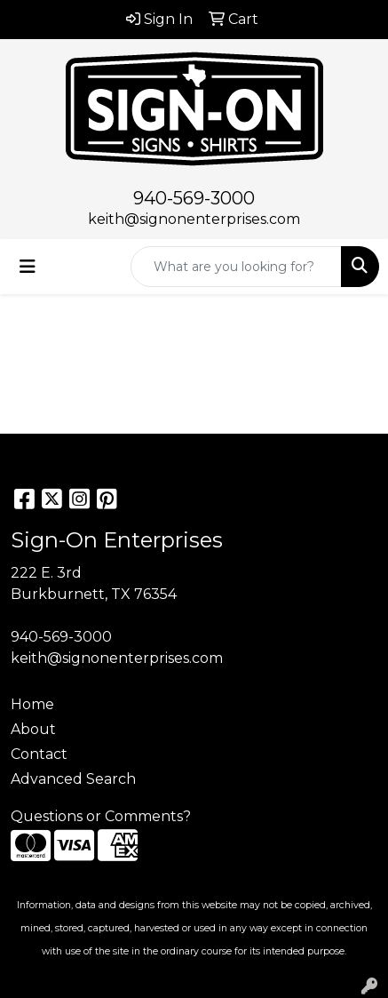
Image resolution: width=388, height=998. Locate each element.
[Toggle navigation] (27, 266)
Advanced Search (73, 778)
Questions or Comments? (101, 816)
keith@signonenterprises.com (194, 219)
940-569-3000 (194, 198)
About (33, 729)
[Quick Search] (236, 266)
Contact (39, 754)
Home (32, 704)
